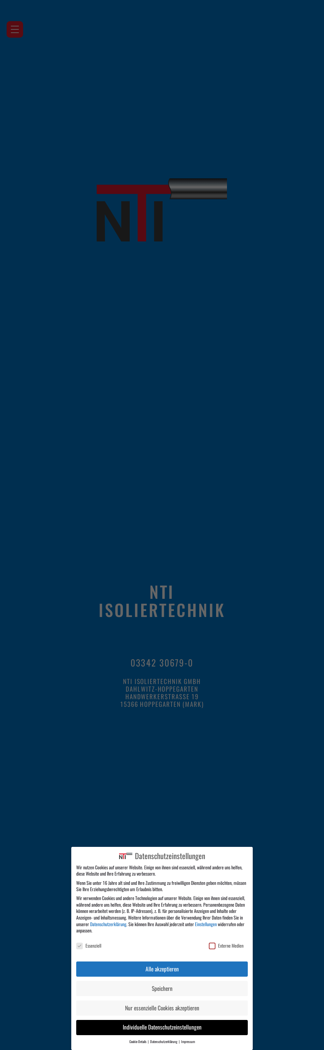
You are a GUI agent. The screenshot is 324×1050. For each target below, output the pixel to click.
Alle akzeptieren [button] (162, 969)
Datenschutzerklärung (108, 924)
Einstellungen (206, 924)
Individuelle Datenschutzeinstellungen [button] (162, 1027)
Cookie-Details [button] (138, 1041)
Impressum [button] (188, 1041)
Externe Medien (226, 946)
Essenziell (88, 946)
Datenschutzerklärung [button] (164, 1041)
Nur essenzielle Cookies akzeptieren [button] (162, 1008)
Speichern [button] (162, 989)
